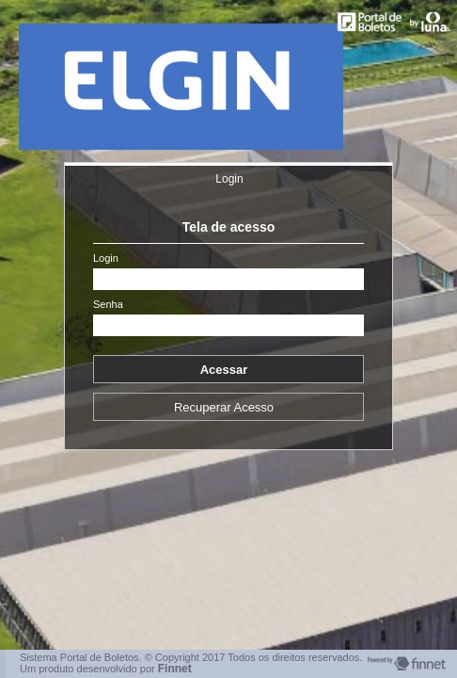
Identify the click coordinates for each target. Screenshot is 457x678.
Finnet (175, 668)
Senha (108, 304)
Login (229, 179)
